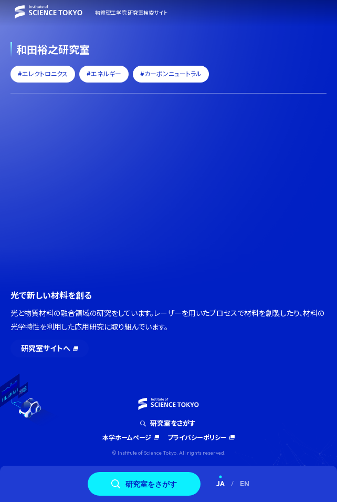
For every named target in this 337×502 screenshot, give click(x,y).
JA (220, 483)
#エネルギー (104, 74)
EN (244, 483)
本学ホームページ (126, 438)
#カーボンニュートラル (171, 74)
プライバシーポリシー (197, 438)
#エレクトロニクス (43, 74)
